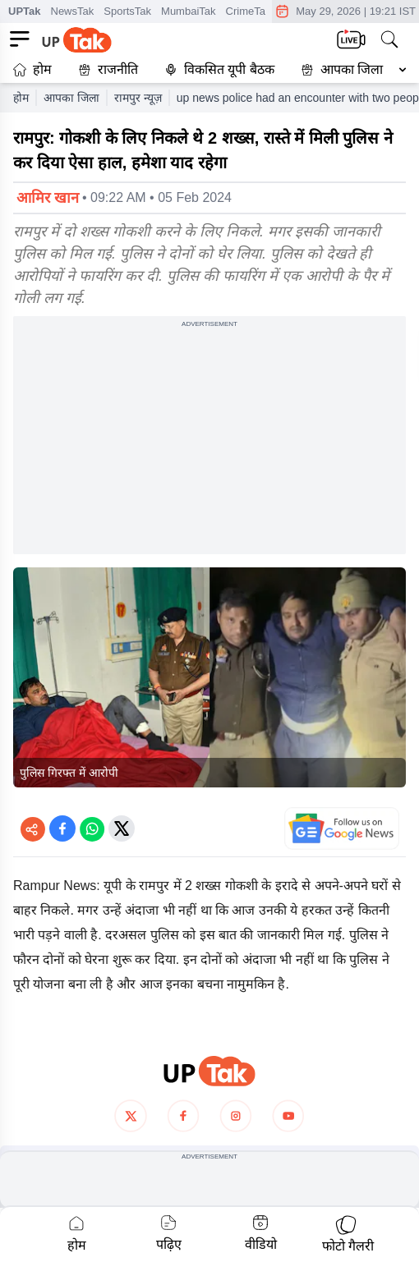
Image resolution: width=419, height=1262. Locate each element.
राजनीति (108, 69)
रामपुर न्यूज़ (138, 97)
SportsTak (127, 11)
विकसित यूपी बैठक (219, 69)
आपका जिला (351, 69)
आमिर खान (47, 198)
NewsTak (72, 11)
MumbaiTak (188, 11)
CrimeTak (248, 11)
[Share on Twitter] (121, 828)
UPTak (24, 11)
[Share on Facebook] (62, 828)
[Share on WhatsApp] (92, 828)
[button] (350, 70)
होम (32, 69)
